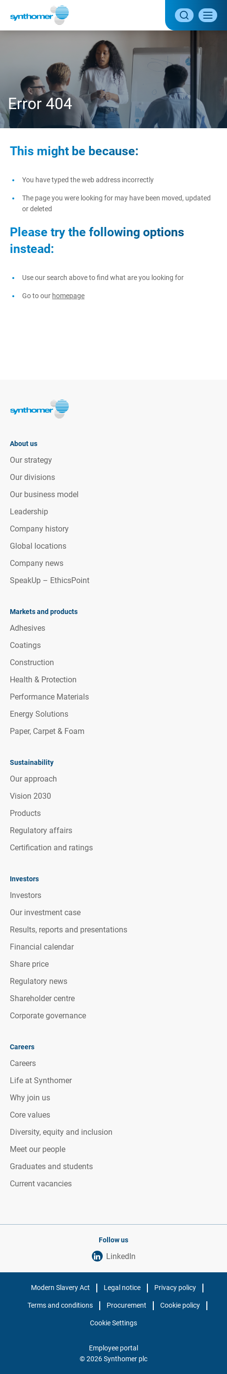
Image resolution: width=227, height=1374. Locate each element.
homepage (68, 296)
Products (25, 813)
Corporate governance (48, 1015)
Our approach (33, 779)
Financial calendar (42, 947)
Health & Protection (43, 679)
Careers (23, 1063)
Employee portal (113, 1348)
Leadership (29, 511)
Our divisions (32, 477)
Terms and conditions (60, 1305)
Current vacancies (41, 1183)
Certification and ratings (51, 847)
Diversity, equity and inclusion (61, 1132)
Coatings (25, 645)
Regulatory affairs (41, 830)
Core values (30, 1115)
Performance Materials (49, 696)
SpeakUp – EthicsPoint (49, 580)
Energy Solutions (39, 714)
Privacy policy (175, 1287)
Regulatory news (38, 981)
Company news (36, 563)
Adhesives (27, 628)
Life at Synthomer (41, 1080)
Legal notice (122, 1287)
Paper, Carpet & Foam (47, 731)
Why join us (30, 1097)
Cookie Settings (113, 1323)
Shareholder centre (42, 998)
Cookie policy (180, 1305)
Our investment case (45, 912)
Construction (32, 662)
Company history (39, 528)
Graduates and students (51, 1166)
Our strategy (31, 460)
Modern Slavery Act (60, 1287)
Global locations (38, 546)
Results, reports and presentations (68, 929)
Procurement (126, 1305)
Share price (29, 964)
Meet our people (37, 1149)
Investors (25, 895)
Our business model (44, 494)
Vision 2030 (30, 796)
